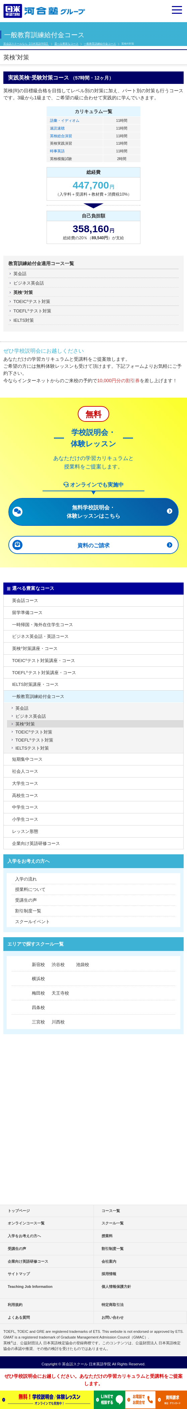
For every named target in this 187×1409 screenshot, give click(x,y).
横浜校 (38, 978)
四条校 (38, 1007)
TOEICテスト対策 (31, 301)
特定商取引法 (113, 1305)
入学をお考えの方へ (28, 861)
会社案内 (109, 1261)
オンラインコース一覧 (26, 1223)
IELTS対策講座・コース (35, 684)
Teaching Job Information (30, 1287)
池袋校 (82, 964)
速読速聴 (57, 128)
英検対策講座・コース (35, 648)
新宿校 (38, 964)
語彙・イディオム (64, 120)
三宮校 (38, 1021)
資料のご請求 (93, 545)
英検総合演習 (61, 136)
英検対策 (23, 292)
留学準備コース (27, 612)
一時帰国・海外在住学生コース (42, 624)
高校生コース (25, 795)
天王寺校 (60, 993)
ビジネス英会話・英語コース (40, 636)
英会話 (19, 273)
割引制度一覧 (28, 910)
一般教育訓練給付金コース (100, 43)
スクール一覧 (113, 1223)
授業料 (107, 1236)
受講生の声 (26, 900)
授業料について (30, 889)
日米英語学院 (100, 1364)
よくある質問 (19, 1317)
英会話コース (25, 600)
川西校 (58, 1021)
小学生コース (25, 819)
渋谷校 (58, 964)
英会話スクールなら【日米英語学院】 (26, 43)
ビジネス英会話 (28, 283)
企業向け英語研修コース (36, 843)
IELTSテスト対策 (32, 748)
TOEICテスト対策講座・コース (43, 660)
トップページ (19, 1211)
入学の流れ (26, 879)
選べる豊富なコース (66, 43)
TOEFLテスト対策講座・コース (44, 672)
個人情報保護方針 (116, 1287)
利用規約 (15, 1305)
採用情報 (109, 1274)
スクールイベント (32, 921)
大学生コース (25, 783)
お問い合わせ (113, 1317)
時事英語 (57, 151)
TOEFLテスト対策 (32, 310)
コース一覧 (111, 1211)
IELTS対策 (23, 320)
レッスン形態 (25, 831)
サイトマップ (19, 1274)
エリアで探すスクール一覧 (35, 944)
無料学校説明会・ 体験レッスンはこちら (93, 511)
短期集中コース (27, 759)
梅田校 (38, 993)
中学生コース (25, 807)
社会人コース (25, 771)
